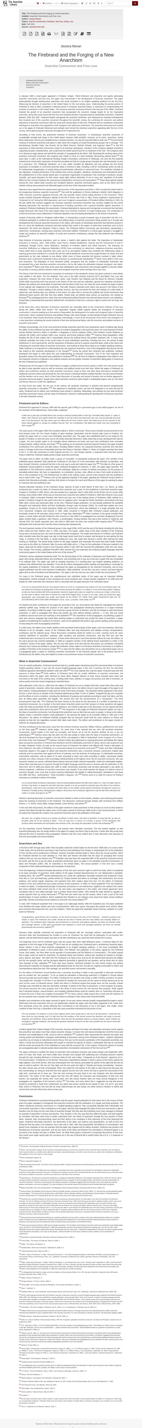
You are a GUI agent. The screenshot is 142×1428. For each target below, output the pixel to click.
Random (39, 1424)
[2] (112, 145)
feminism (51, 21)
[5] (59, 191)
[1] (109, 139)
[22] (93, 599)
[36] (54, 857)
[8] (33, 266)
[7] (95, 258)
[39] (86, 899)
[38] (59, 894)
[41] (54, 944)
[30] (47, 739)
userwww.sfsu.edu (36, 27)
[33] (49, 792)
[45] (74, 1034)
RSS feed (48, 1424)
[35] (112, 822)
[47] (64, 1080)
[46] (108, 1047)
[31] (96, 747)
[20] (74, 552)
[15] (58, 443)
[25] (69, 670)
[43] (66, 993)
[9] (28, 297)
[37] (41, 875)
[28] (37, 729)
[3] (118, 155)
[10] (93, 334)
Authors (63, 1424)
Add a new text (100, 1424)
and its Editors (34, 80)
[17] (42, 477)
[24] (58, 648)
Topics (70, 1424)
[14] (33, 425)
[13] (50, 388)
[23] (71, 615)
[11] (70, 350)
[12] (73, 356)
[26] (42, 673)
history (66, 21)
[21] (119, 572)
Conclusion (30, 87)
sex (71, 21)
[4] (98, 179)
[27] (60, 709)
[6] (28, 235)
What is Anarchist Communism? (37, 83)
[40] (53, 926)
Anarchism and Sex (33, 85)
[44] (34, 1023)
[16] (98, 463)
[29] (32, 734)
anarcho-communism (37, 21)
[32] (80, 774)
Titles (56, 1424)
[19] (114, 521)
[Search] (118, 3)
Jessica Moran (35, 19)
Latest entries (80, 1424)
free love (59, 21)
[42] (50, 962)
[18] (84, 513)
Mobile (89, 1424)
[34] (85, 803)
